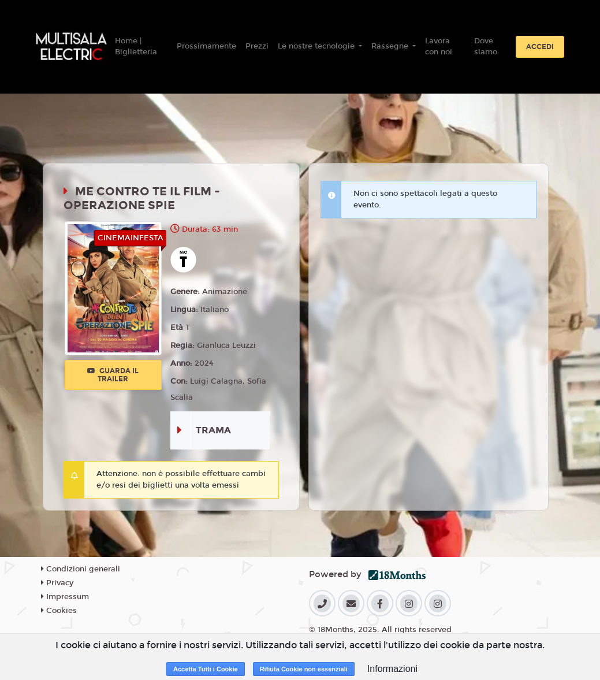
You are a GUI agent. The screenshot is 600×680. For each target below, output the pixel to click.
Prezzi (257, 46)
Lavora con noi (438, 46)
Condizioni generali (80, 569)
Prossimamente (206, 46)
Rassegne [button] (391, 46)
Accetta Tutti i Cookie (205, 669)
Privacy (57, 583)
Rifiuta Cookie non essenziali (304, 669)
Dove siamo (485, 46)
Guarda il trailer (113, 375)
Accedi (540, 47)
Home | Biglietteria (136, 46)
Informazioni (392, 669)
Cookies (59, 610)
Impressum (65, 596)
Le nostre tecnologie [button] (317, 46)
